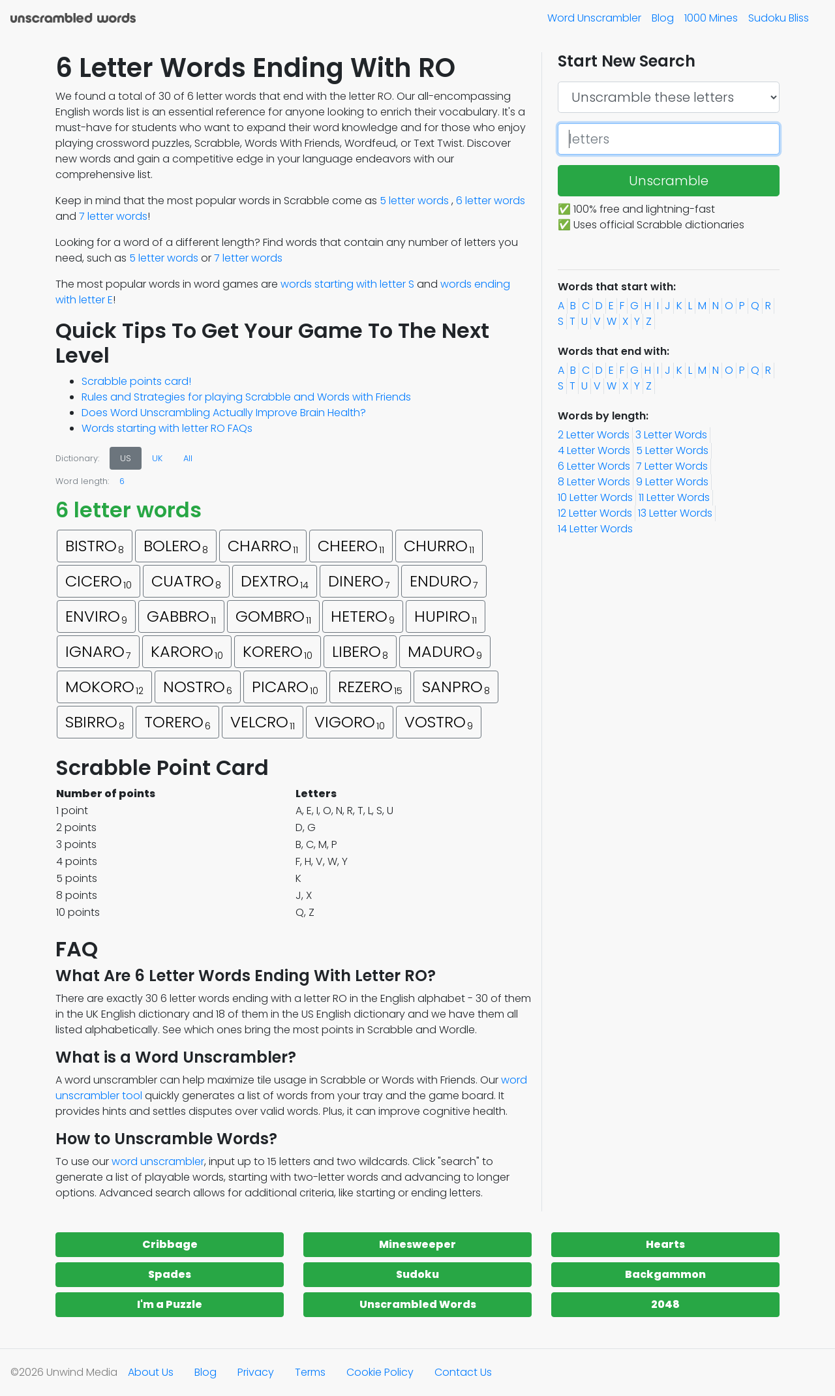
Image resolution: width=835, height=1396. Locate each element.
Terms (310, 1372)
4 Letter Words (594, 450)
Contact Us (463, 1372)
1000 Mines (711, 17)
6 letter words (490, 200)
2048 (665, 1304)
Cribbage (170, 1244)
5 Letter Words (672, 450)
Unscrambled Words (417, 1304)
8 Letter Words (594, 481)
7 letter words (113, 216)
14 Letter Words (595, 528)
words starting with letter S (347, 284)
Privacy (255, 1372)
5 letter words (414, 200)
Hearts (665, 1244)
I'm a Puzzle (169, 1304)
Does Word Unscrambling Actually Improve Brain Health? (224, 412)
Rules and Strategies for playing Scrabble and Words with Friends (246, 396)
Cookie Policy (380, 1372)
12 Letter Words (595, 513)
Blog (663, 17)
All (187, 458)
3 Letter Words (671, 434)
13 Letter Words (675, 513)
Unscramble (668, 181)
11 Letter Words (674, 497)
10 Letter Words (595, 497)
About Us (151, 1372)
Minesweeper (417, 1244)
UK (157, 458)
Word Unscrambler (594, 17)
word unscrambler (158, 1161)
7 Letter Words (672, 466)
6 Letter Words (594, 466)
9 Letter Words (672, 481)
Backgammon (665, 1274)
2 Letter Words (594, 434)
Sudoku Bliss (778, 17)
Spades (169, 1274)
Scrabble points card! (136, 381)
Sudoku (417, 1274)
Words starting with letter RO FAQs (167, 428)
